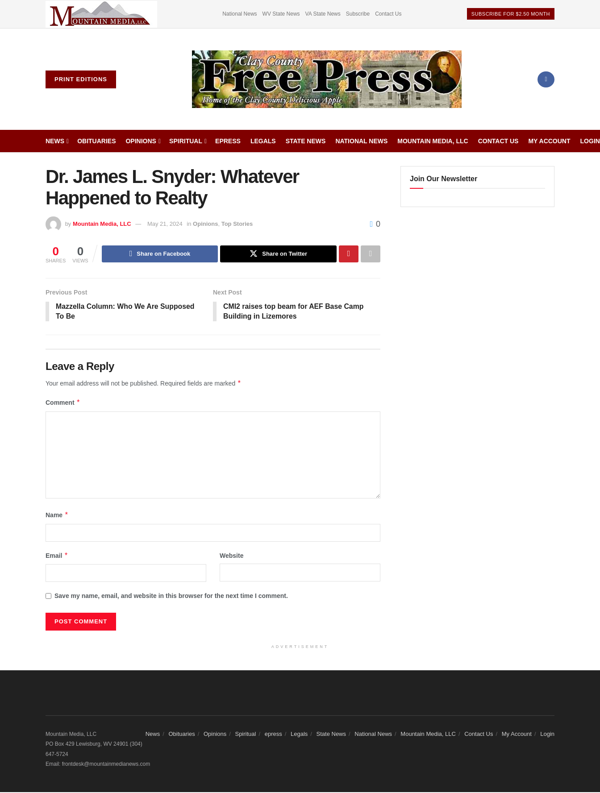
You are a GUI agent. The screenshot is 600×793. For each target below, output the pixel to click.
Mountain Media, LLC (432, 141)
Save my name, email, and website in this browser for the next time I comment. (171, 596)
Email (57, 556)
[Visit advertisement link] (101, 14)
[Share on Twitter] (278, 253)
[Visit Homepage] (327, 79)
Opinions (140, 141)
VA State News (323, 14)
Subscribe (358, 14)
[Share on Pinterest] (348, 253)
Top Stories (237, 223)
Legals (263, 141)
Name (57, 515)
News (55, 141)
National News (239, 14)
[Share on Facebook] (160, 253)
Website (231, 556)
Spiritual (185, 141)
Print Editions (80, 79)
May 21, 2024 (165, 223)
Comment (63, 403)
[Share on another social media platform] (370, 253)
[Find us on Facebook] (546, 79)
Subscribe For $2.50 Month (510, 14)
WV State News (281, 14)
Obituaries (96, 141)
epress (228, 141)
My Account (549, 141)
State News (306, 141)
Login (590, 141)
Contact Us (388, 14)
